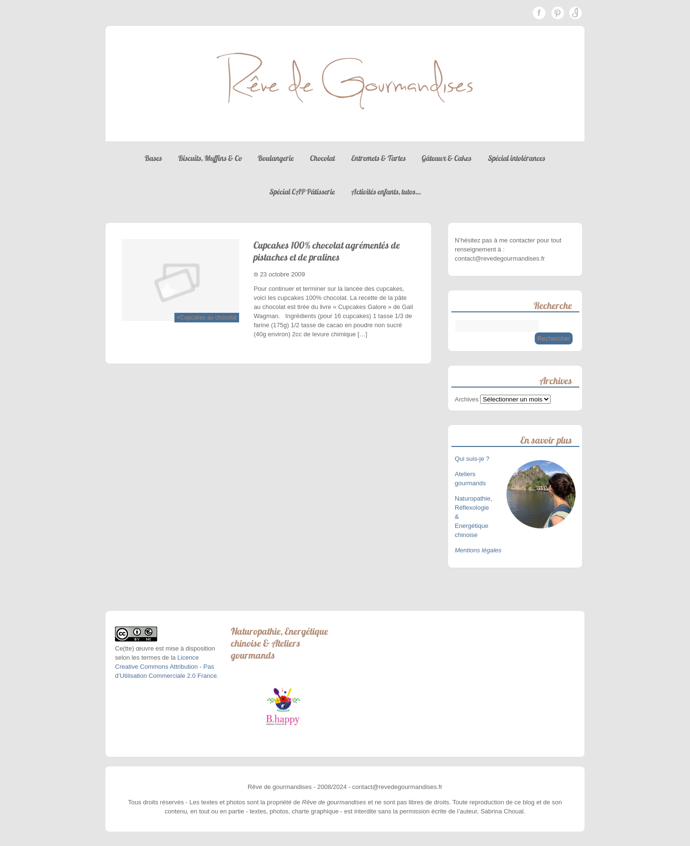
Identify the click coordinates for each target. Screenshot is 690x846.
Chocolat (322, 158)
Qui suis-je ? (473, 458)
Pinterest (557, 13)
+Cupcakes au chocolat (207, 317)
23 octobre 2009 (282, 274)
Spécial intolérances (516, 158)
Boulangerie (276, 158)
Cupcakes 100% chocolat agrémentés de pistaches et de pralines (326, 251)
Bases (153, 158)
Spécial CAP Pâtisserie (302, 191)
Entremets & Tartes (378, 158)
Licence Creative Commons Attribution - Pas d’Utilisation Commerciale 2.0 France (166, 666)
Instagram (575, 13)
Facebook (539, 13)
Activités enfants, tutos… (386, 191)
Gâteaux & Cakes (447, 158)
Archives (467, 399)
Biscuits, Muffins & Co (210, 158)
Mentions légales (478, 550)
